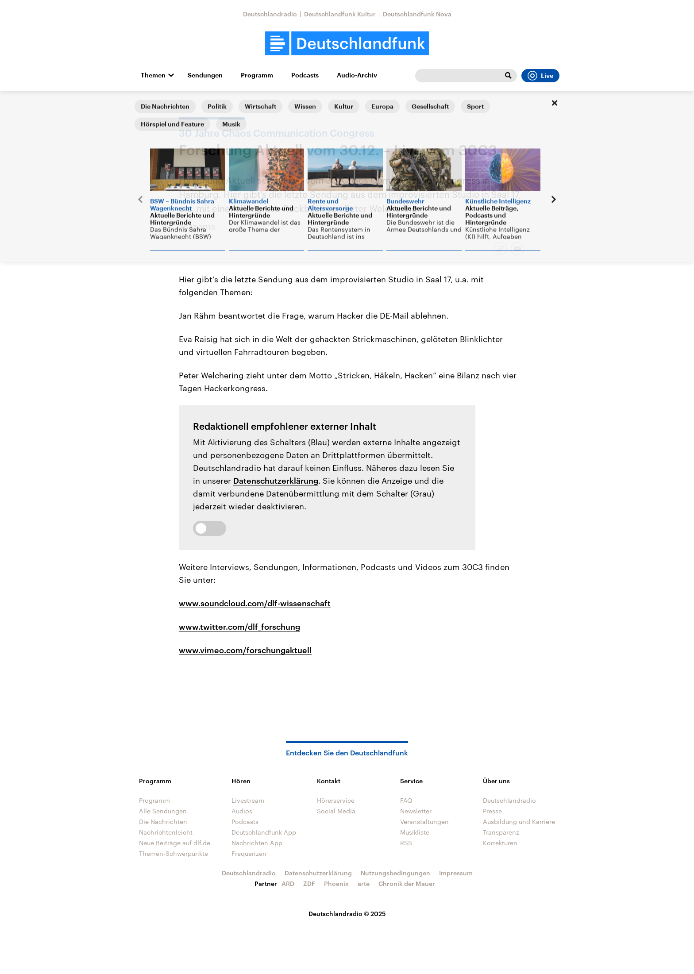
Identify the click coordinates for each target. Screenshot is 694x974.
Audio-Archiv (357, 75)
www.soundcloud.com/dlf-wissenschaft (255, 603)
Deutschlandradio (270, 14)
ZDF (309, 883)
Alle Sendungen (163, 811)
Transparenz (501, 832)
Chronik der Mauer (406, 883)
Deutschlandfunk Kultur (340, 14)
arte (364, 883)
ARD (287, 883)
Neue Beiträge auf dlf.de (174, 843)
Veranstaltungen (424, 821)
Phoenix (336, 883)
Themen (153, 75)
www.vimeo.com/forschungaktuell (245, 650)
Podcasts (305, 75)
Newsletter (416, 811)
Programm (257, 75)
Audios (241, 811)
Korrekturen (500, 843)
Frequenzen (248, 853)
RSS (406, 843)
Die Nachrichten (163, 821)
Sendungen (205, 75)
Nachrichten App (256, 843)
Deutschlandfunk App (263, 832)
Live (540, 76)
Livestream (247, 800)
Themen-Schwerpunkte (173, 853)
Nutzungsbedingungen (395, 873)
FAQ (406, 800)
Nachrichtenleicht (166, 832)
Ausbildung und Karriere (519, 821)
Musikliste (414, 832)
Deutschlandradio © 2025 (347, 913)
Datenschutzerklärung (275, 480)
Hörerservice (336, 800)
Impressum (456, 873)
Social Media (336, 811)
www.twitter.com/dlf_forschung (239, 626)
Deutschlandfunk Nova (417, 14)
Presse (492, 811)
